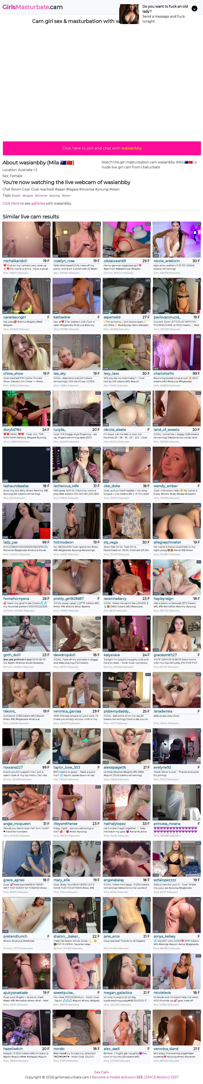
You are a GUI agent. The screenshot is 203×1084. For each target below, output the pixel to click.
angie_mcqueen (16, 824)
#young (55, 195)
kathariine (61, 317)
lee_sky (59, 374)
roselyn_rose (63, 261)
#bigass (28, 195)
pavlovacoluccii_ (167, 317)
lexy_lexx (111, 374)
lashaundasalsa (15, 486)
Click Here (10, 203)
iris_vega (111, 542)
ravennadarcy (115, 599)
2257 (174, 1077)
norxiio (58, 1049)
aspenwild (112, 317)
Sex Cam (101, 1072)
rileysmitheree (65, 824)
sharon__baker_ (66, 936)
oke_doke (112, 486)
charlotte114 (164, 374)
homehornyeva (16, 599)
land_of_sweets (166, 430)
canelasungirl (14, 317)
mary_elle (61, 880)
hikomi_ (9, 711)
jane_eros (111, 936)
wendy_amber (166, 486)
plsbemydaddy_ (117, 711)
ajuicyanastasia (15, 993)
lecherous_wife (66, 486)
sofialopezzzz (165, 880)
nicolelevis (162, 993)
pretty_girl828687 (68, 599)
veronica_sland (166, 1049)
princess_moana (167, 824)
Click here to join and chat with (102, 148)
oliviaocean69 (115, 261)
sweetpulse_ (63, 993)
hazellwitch (13, 1049)
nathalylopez (115, 824)
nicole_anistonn (167, 261)
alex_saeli (111, 1049)
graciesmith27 (165, 655)
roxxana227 (13, 767)
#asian (16, 195)
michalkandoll (15, 261)
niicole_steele (115, 430)
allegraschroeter (167, 542)
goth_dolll (12, 655)
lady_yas (10, 542)
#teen (66, 195)
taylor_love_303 (66, 767)
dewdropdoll (64, 655)
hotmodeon (63, 542)
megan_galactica (118, 993)
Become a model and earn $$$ (117, 1077)
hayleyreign (163, 599)
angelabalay (114, 880)
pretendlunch (15, 936)
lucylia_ (59, 430)
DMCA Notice (157, 1077)
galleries (38, 203)
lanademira (163, 711)
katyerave (112, 655)
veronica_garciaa (67, 711)
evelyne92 (162, 767)
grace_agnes (13, 880)
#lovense (41, 195)
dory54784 (12, 430)
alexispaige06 (115, 767)
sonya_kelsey (164, 936)
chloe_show (13, 374)
